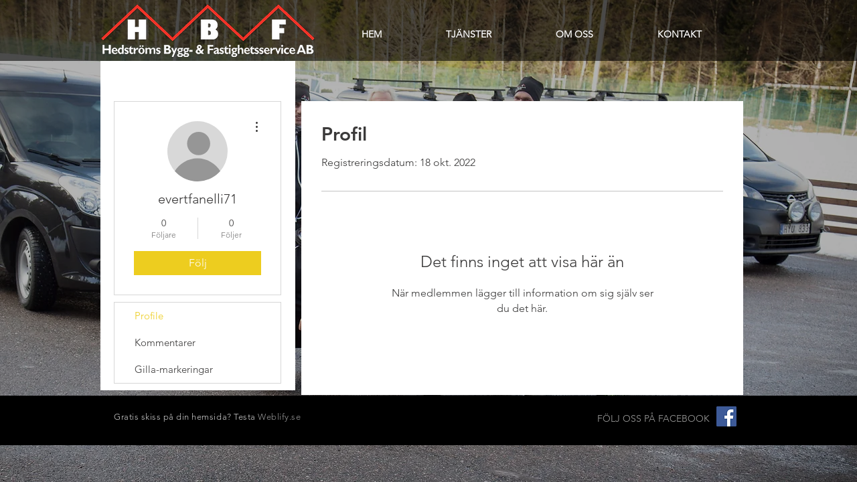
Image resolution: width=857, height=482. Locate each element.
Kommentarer (165, 342)
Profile (149, 315)
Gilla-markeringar (174, 369)
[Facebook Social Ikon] (726, 416)
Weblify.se (279, 417)
